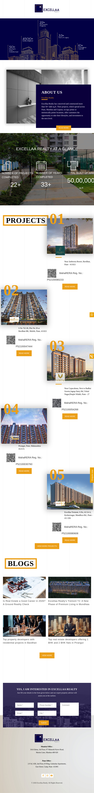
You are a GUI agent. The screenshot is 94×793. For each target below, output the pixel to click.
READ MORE (64, 128)
